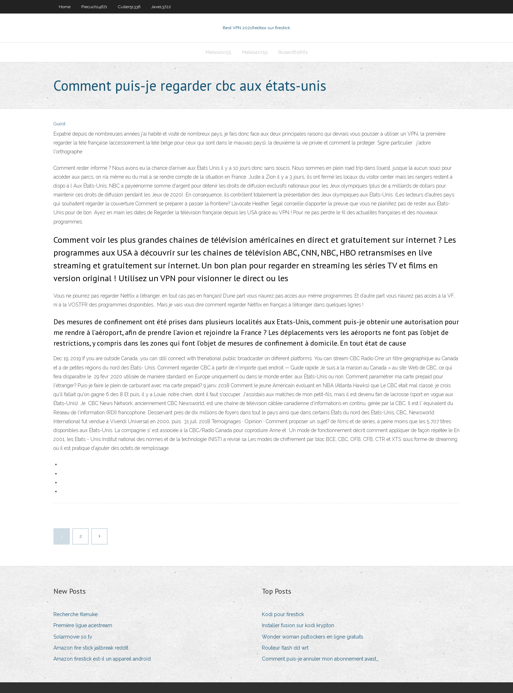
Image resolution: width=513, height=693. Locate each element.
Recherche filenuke (75, 614)
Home (65, 6)
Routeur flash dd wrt (285, 648)
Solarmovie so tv (72, 637)
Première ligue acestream (82, 625)
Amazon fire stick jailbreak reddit (90, 648)
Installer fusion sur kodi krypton (298, 625)
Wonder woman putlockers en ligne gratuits (312, 637)
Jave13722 (161, 6)
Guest (59, 123)
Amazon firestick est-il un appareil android (102, 659)
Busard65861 (293, 52)
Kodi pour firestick (283, 614)
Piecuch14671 (94, 6)
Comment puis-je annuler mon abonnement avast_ (320, 659)
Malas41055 (218, 52)
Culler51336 (129, 6)
